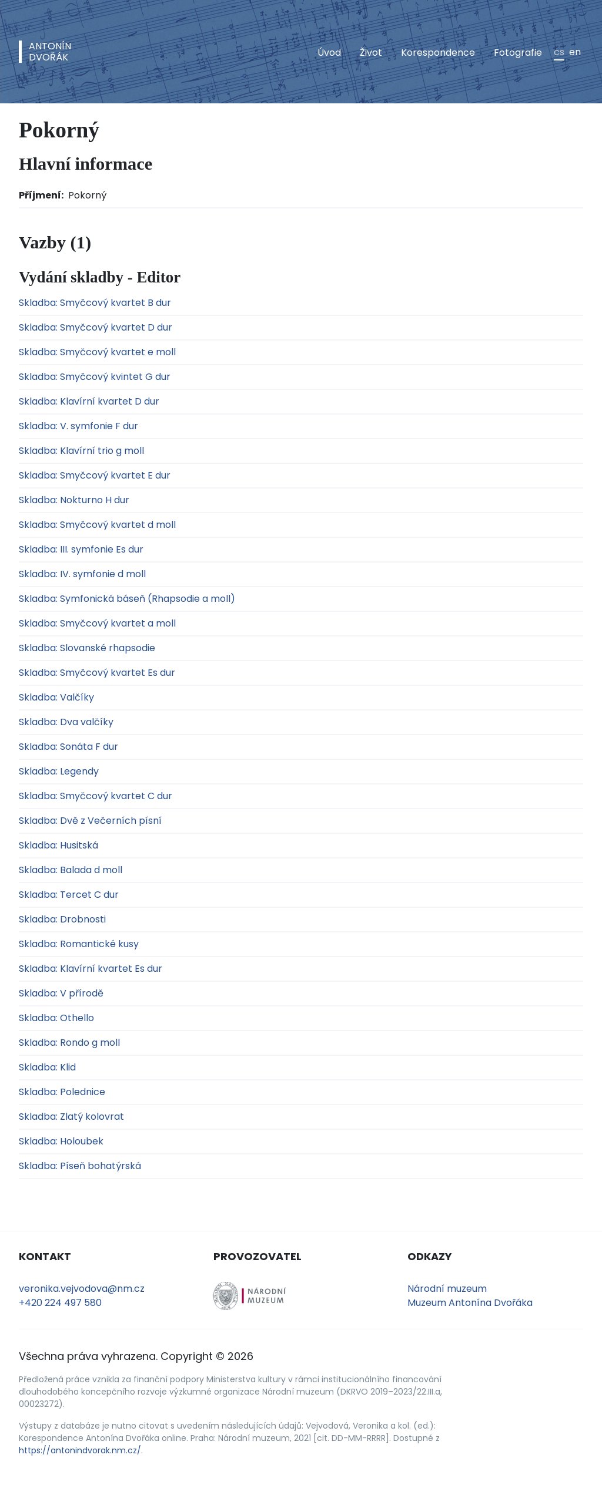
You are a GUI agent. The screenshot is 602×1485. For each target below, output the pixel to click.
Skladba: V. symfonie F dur (78, 426)
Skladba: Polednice (62, 1092)
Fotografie (518, 52)
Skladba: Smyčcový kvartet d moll (97, 524)
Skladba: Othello (56, 1018)
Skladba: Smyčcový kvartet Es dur (97, 672)
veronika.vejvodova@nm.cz (82, 1288)
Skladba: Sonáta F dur (68, 746)
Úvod (329, 52)
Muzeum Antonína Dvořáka (470, 1302)
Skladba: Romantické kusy (79, 944)
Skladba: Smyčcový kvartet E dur (94, 475)
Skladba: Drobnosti (62, 919)
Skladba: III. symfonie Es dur (81, 549)
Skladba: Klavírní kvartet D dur (89, 401)
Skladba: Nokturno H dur (74, 500)
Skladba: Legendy (59, 771)
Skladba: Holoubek (61, 1141)
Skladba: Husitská (58, 845)
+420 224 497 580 (60, 1302)
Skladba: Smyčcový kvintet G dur (94, 376)
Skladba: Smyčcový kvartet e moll (97, 352)
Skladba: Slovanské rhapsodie (87, 648)
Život (371, 52)
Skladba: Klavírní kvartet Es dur (90, 968)
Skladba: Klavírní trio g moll (81, 450)
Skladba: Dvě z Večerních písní (90, 820)
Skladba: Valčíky (56, 697)
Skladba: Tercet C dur (69, 894)
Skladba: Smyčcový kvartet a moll (97, 623)
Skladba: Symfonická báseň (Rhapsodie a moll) (127, 598)
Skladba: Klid (47, 1067)
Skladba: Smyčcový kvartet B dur (95, 302)
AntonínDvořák (50, 52)
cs (559, 52)
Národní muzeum (447, 1288)
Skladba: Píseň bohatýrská (80, 1166)
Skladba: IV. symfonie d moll (82, 574)
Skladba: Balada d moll (70, 870)
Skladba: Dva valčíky (66, 722)
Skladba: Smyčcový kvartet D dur (95, 327)
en (575, 52)
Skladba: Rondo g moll (69, 1042)
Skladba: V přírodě (61, 993)
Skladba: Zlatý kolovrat (71, 1116)
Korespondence (438, 52)
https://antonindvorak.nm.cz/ (80, 1450)
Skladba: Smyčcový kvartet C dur (95, 796)
